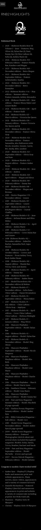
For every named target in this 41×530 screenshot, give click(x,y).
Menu (3, 4)
